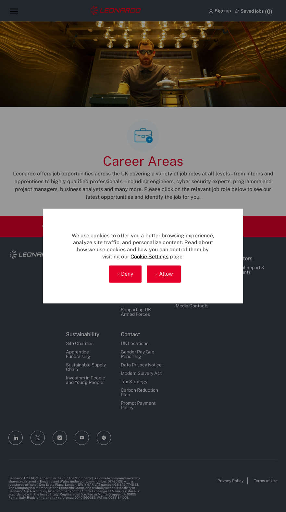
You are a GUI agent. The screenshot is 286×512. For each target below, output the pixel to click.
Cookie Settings (149, 256)
